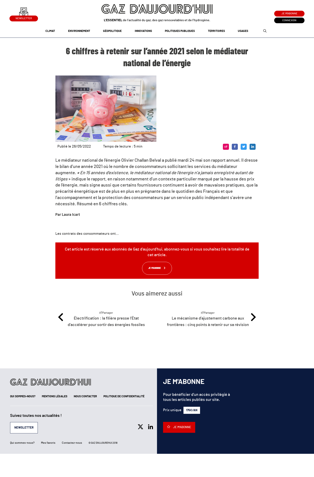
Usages (243, 31)
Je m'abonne (289, 13)
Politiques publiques (180, 31)
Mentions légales (54, 396)
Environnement (79, 31)
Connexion (289, 20)
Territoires (216, 31)
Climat (50, 31)
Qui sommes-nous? (22, 396)
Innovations (143, 31)
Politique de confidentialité (123, 396)
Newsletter (24, 18)
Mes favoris (48, 442)
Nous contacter (85, 396)
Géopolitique (112, 31)
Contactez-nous (72, 442)
